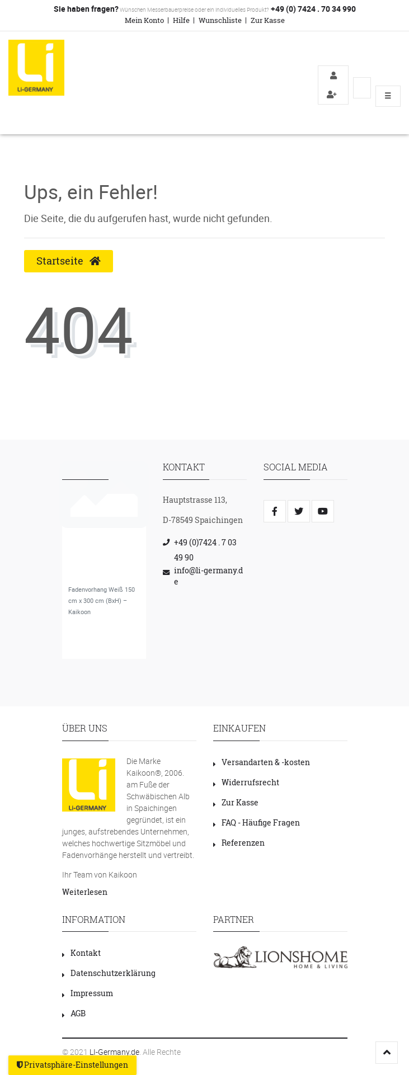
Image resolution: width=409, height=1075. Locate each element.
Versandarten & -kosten (261, 762)
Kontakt (81, 952)
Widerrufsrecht (246, 782)
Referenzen (239, 842)
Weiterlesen (84, 892)
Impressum (87, 993)
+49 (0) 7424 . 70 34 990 (312, 8)
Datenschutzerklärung (109, 973)
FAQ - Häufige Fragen (256, 822)
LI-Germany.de (114, 1051)
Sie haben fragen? (86, 8)
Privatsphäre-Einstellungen (72, 1065)
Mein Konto (144, 20)
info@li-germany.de (208, 576)
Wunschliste (220, 20)
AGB (74, 1013)
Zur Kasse (268, 20)
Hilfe (181, 20)
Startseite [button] (68, 260)
